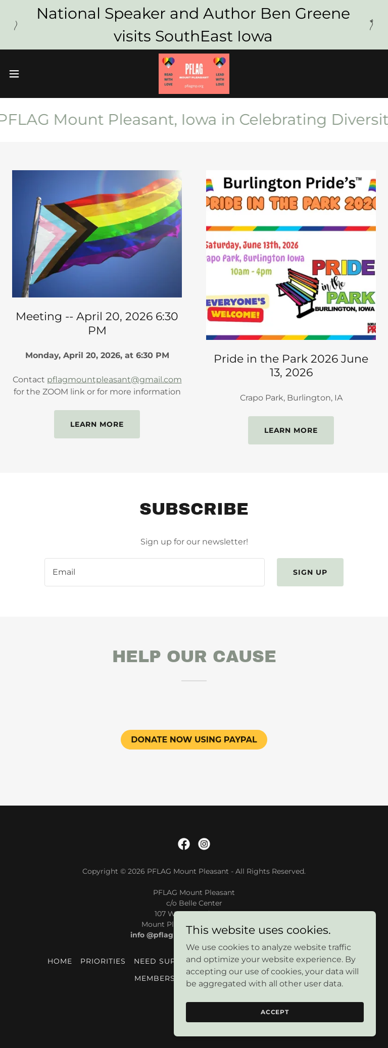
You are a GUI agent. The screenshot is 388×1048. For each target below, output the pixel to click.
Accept (275, 1012)
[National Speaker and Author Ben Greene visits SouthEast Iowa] (194, 24)
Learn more (97, 424)
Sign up (310, 572)
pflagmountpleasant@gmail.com (114, 379)
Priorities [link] (103, 961)
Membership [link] (161, 978)
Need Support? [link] (168, 961)
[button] (32, 74)
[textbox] (154, 572)
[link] (194, 74)
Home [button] (59, 961)
